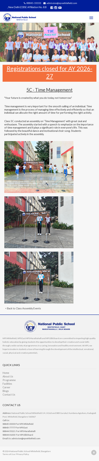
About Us (8, 376)
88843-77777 (9, 427)
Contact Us (9, 394)
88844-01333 (9, 435)
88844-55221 (9, 431)
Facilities (7, 383)
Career (6, 387)
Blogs (6, 390)
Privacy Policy (22, 454)
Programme (9, 380)
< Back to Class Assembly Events (23, 308)
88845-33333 (32, 3)
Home (6, 372)
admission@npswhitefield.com (60, 3)
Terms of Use (9, 454)
